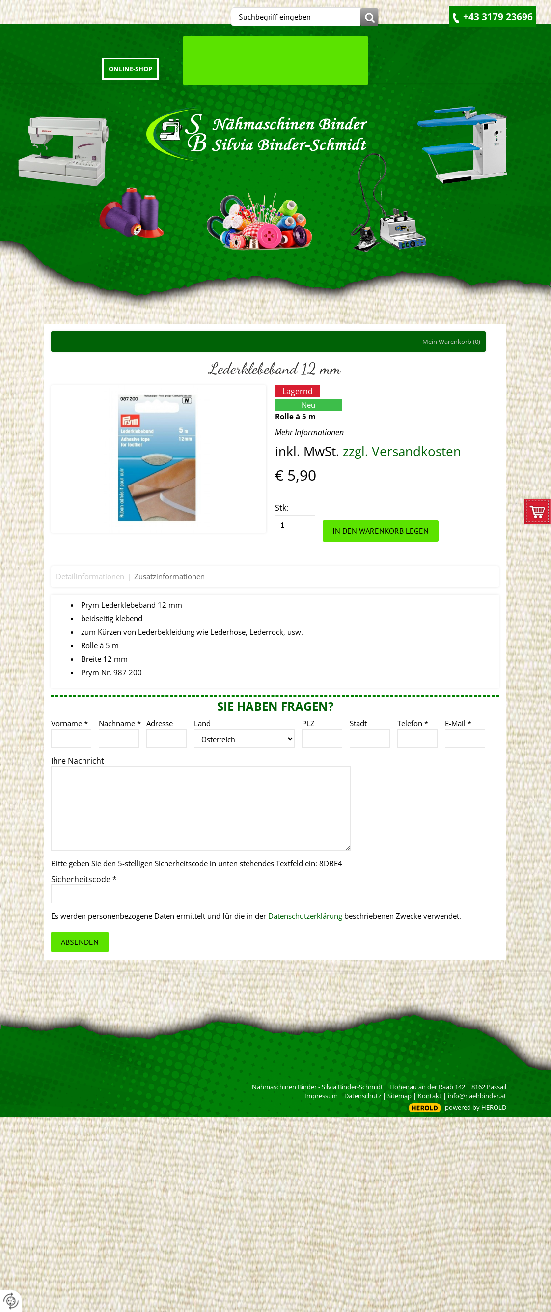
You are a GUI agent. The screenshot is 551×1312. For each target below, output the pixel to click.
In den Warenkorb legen (380, 531)
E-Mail (458, 723)
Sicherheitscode (84, 879)
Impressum (321, 1095)
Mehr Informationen (309, 432)
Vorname (69, 723)
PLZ (308, 723)
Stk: (281, 507)
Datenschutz (362, 1095)
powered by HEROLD (475, 1107)
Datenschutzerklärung (305, 916)
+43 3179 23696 (498, 16)
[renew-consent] (11, 1301)
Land (202, 723)
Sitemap (399, 1095)
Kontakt (429, 1095)
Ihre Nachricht (77, 760)
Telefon (412, 723)
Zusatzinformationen (169, 576)
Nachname (120, 723)
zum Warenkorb (537, 514)
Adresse (159, 723)
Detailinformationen (90, 576)
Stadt (358, 723)
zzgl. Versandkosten (402, 451)
